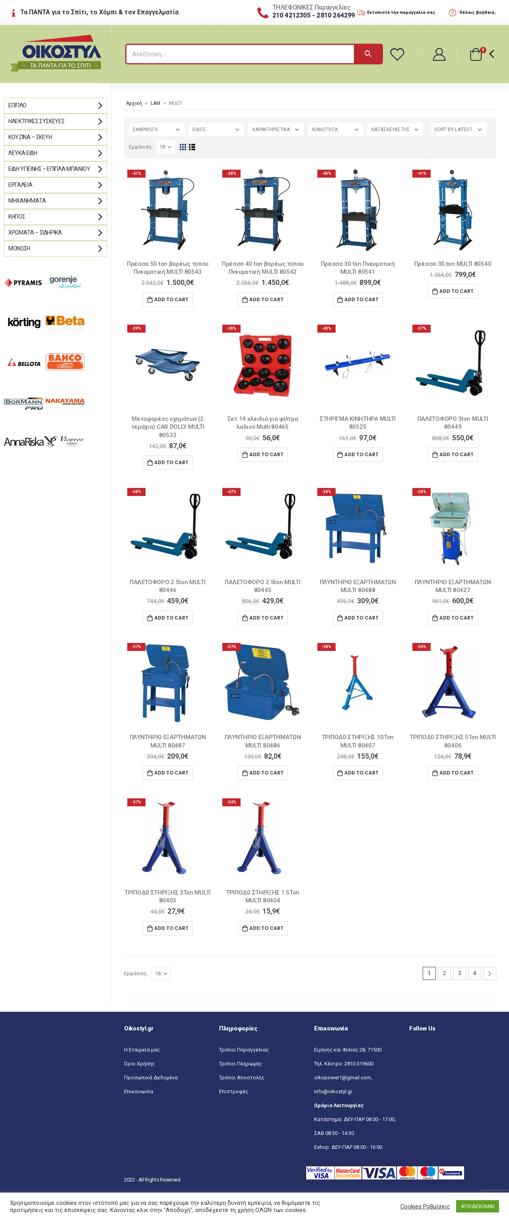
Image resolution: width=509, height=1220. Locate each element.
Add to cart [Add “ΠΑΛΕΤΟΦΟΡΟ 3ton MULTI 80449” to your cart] (456, 454)
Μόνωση (19, 248)
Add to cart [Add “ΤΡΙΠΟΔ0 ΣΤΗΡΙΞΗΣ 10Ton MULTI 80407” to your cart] (361, 772)
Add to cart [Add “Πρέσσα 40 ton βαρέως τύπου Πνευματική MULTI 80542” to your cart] (266, 299)
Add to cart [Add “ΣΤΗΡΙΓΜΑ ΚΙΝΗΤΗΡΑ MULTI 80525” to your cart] (361, 454)
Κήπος (16, 216)
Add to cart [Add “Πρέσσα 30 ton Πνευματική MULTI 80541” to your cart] (361, 299)
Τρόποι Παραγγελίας (244, 1050)
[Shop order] (459, 129)
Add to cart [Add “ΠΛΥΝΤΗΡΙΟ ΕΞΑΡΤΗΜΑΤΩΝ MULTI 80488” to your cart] (361, 617)
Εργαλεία (20, 185)
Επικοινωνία (138, 1091)
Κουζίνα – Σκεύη (30, 137)
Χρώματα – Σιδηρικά (35, 232)
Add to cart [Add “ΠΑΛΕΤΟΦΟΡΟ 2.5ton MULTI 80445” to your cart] (266, 617)
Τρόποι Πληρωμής (240, 1064)
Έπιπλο (17, 105)
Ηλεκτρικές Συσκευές (36, 121)
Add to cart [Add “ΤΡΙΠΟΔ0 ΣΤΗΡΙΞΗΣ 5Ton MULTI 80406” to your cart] (456, 772)
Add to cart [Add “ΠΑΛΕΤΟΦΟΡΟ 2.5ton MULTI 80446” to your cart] (171, 617)
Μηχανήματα (27, 201)
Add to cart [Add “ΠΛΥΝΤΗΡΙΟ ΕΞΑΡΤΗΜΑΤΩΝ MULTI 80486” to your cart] (266, 772)
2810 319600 (358, 1064)
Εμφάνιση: (140, 147)
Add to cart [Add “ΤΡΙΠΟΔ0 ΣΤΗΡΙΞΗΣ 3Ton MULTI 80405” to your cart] (171, 928)
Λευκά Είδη (22, 153)
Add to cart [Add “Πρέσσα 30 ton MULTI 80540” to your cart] (456, 291)
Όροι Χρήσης (139, 1064)
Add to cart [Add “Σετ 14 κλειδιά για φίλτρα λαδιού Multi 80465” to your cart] (266, 454)
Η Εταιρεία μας (142, 1050)
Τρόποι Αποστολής (241, 1078)
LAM (155, 103)
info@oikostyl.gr (333, 1091)
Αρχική (134, 103)
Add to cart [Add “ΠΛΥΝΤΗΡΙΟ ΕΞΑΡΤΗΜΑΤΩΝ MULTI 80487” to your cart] (171, 772)
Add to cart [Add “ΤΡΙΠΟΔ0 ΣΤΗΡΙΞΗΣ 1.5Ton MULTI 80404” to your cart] (266, 928)
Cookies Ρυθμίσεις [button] (425, 1206)
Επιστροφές (233, 1091)
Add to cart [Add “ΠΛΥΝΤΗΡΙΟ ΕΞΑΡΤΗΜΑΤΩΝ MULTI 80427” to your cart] (456, 617)
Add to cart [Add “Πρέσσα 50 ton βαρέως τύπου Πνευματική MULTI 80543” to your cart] (171, 299)
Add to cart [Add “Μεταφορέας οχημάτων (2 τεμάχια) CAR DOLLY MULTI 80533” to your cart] (171, 462)
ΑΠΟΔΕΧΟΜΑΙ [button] (477, 1206)
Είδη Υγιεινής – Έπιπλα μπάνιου (49, 169)
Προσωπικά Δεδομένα (151, 1078)
